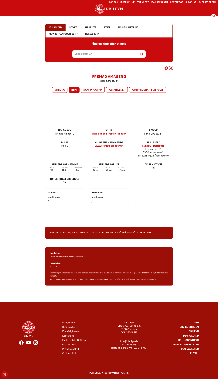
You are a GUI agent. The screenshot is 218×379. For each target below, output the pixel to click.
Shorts (64, 167)
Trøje (51, 167)
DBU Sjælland (190, 349)
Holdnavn (64, 130)
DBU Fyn (194, 331)
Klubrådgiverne (70, 331)
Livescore (92, 34)
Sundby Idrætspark (153, 146)
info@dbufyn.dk (129, 341)
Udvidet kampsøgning (63, 34)
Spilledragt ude (109, 164)
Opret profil (207, 2)
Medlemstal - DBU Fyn (74, 340)
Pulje (64, 143)
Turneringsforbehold (65, 179)
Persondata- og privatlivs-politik (109, 373)
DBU (196, 323)
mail (124, 233)
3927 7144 (145, 233)
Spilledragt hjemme (64, 164)
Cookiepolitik (69, 353)
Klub (109, 130)
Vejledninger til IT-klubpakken (150, 2)
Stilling (60, 90)
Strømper (77, 167)
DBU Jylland (191, 336)
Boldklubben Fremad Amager (109, 134)
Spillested (153, 143)
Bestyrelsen (68, 323)
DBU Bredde (68, 327)
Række (153, 130)
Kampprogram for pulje (148, 90)
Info (74, 90)
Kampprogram (92, 90)
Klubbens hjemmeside (109, 143)
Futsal (194, 353)
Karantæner (117, 90)
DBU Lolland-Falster (185, 345)
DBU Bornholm (189, 327)
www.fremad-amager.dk (109, 146)
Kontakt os (176, 2)
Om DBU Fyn (69, 345)
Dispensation (153, 164)
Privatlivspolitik (70, 349)
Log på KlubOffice (119, 2)
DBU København (188, 340)
